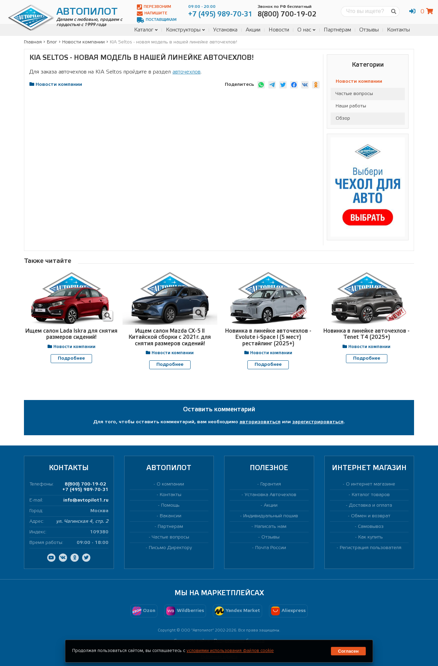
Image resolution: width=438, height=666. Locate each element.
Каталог (146, 29)
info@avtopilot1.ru (85, 500)
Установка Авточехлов (270, 494)
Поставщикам (157, 20)
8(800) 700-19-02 (85, 484)
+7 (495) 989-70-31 (85, 489)
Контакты (398, 29)
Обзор (343, 118)
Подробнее (71, 358)
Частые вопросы (354, 94)
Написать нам (270, 526)
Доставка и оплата (370, 505)
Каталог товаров (371, 494)
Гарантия (270, 484)
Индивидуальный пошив (270, 516)
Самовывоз (371, 526)
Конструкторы (185, 29)
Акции (253, 29)
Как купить (370, 537)
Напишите (152, 13)
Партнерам (170, 526)
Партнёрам (337, 29)
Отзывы (369, 29)
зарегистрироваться (318, 421)
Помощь (170, 505)
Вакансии (170, 516)
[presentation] (210, 382)
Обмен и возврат (370, 516)
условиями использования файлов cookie (230, 651)
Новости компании (359, 81)
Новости (279, 29)
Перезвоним (154, 7)
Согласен (348, 651)
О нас (306, 29)
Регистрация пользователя (370, 548)
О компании (170, 484)
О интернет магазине (370, 484)
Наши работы (351, 106)
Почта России (270, 548)
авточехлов (186, 72)
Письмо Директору (170, 548)
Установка (225, 29)
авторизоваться (260, 421)
